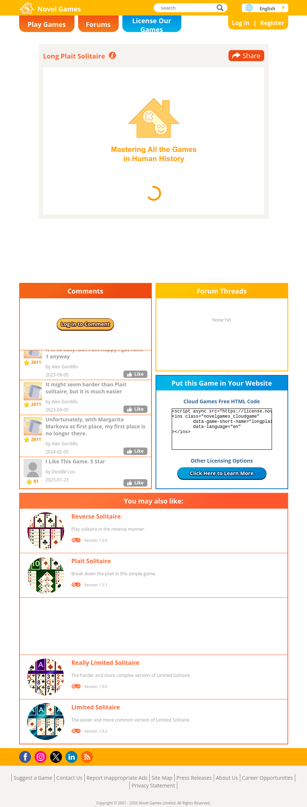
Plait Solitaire (91, 561)
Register (272, 23)
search (222, 7)
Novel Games (59, 8)
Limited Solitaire (95, 707)
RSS (88, 757)
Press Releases (194, 777)
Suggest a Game (33, 777)
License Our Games (151, 24)
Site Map (161, 777)
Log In (241, 23)
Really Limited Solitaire (105, 663)
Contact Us (69, 777)
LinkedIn (72, 757)
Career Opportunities (267, 777)
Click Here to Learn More (222, 473)
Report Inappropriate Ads (117, 777)
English (267, 9)
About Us (227, 777)
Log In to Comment (85, 323)
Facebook (27, 756)
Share (251, 55)
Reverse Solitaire (96, 516)
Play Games (47, 24)
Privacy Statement (153, 785)
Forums (98, 24)
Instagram (41, 756)
